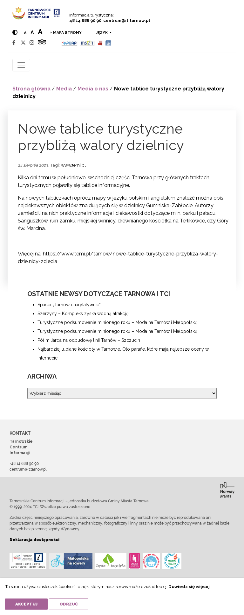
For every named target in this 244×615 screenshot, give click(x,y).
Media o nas (93, 89)
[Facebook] (14, 43)
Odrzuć (68, 604)
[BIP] (100, 43)
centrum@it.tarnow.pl (126, 20)
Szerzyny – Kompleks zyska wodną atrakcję (82, 313)
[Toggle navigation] (21, 65)
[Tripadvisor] (42, 43)
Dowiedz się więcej (189, 586)
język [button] (102, 32)
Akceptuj (26, 604)
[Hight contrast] (14, 33)
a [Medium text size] (32, 33)
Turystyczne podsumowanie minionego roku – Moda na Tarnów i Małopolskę (117, 322)
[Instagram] (32, 43)
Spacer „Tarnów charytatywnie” (69, 304)
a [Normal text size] (25, 32)
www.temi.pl (73, 165)
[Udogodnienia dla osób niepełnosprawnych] (108, 43)
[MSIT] (87, 43)
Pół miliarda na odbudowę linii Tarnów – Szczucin (88, 340)
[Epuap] (69, 43)
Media (64, 89)
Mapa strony (67, 32)
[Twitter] (23, 43)
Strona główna (31, 89)
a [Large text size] (40, 32)
